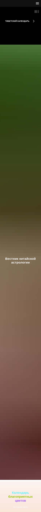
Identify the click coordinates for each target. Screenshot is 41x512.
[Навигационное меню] (37, 3)
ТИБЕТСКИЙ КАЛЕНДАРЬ (17, 21)
